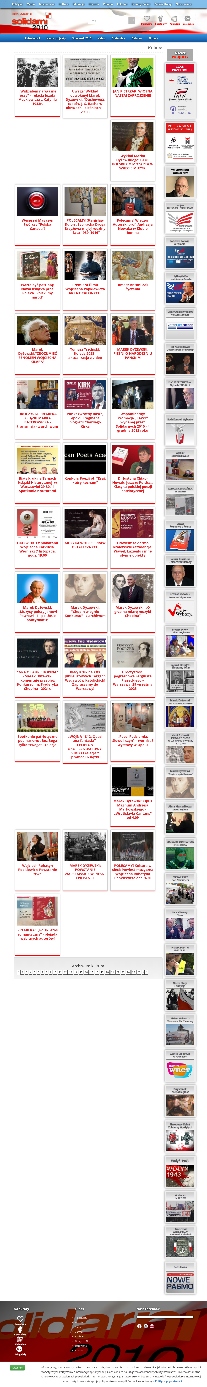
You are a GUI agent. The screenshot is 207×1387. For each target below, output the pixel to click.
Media (31, 4)
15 (81, 907)
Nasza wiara (183, 4)
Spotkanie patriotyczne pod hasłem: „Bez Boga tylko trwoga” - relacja (37, 740)
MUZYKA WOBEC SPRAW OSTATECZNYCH (85, 545)
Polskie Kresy (163, 4)
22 (117, 907)
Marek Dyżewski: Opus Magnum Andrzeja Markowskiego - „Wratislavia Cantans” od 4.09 (37, 809)
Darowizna (81, 1345)
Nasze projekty (56, 38)
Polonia (108, 4)
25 (133, 907)
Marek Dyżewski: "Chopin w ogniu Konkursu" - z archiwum (85, 611)
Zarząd (79, 1331)
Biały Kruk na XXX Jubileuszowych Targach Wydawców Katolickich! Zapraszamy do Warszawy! (85, 680)
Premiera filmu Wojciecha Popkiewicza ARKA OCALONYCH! (85, 289)
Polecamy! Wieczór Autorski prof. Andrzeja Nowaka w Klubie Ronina (132, 226)
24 (128, 907)
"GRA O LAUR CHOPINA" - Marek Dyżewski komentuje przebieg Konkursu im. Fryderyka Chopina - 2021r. (37, 680)
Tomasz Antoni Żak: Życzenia (132, 287)
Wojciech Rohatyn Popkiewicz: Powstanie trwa (85, 805)
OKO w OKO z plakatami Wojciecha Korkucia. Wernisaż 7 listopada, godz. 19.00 (37, 549)
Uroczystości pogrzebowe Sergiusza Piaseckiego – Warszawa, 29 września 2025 (132, 678)
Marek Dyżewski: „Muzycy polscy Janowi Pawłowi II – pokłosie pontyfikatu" (38, 613)
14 (76, 907)
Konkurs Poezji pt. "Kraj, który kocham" (85, 480)
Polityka (17, 4)
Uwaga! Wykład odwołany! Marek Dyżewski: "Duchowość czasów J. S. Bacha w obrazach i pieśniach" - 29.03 (85, 101)
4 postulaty (81, 1317)
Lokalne (122, 4)
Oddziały (80, 1336)
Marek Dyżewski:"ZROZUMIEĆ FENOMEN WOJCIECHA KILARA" (37, 355)
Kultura (63, 4)
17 (91, 907)
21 (112, 907)
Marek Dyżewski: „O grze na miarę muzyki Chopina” (133, 611)
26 (138, 907)
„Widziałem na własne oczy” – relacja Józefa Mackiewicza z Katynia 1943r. (37, 97)
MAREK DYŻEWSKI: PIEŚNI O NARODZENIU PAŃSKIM (133, 353)
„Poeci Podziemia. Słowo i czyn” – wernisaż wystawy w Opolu (132, 740)
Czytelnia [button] (118, 38)
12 (65, 907)
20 (107, 907)
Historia (94, 4)
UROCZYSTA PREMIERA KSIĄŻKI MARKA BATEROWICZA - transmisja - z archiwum (37, 420)
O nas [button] (153, 38)
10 (55, 907)
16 (86, 907)
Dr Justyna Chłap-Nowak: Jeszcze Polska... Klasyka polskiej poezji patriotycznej (133, 484)
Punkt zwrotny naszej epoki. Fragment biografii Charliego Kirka (85, 418)
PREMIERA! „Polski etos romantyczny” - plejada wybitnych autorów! (85, 869)
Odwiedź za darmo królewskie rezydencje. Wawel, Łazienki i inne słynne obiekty (133, 549)
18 (97, 907)
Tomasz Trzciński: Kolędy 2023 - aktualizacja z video (85, 353)
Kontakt (79, 1350)
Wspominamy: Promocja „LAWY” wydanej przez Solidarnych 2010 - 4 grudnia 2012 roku (132, 420)
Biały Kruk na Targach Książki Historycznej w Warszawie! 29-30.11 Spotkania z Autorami (38, 484)
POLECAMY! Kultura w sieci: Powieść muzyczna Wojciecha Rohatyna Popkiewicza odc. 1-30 (37, 871)
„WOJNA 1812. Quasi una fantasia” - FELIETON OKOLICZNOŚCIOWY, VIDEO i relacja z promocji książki (85, 744)
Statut (78, 1327)
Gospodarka (46, 4)
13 (70, 907)
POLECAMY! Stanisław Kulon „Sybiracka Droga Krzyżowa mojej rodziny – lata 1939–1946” (85, 226)
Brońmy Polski (140, 4)
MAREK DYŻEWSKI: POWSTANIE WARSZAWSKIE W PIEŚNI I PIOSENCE (133, 807)
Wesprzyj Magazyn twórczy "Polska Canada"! (37, 224)
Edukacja (78, 4)
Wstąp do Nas (82, 1341)
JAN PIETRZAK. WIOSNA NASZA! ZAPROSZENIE (133, 93)
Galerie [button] (137, 38)
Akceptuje (17, 1367)
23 (123, 907)
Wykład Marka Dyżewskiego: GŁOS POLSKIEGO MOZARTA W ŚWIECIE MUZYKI (133, 162)
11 (60, 907)
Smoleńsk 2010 (81, 38)
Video (101, 38)
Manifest (80, 1322)
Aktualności (32, 38)
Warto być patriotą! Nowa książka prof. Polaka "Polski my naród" (37, 291)
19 (102, 907)
